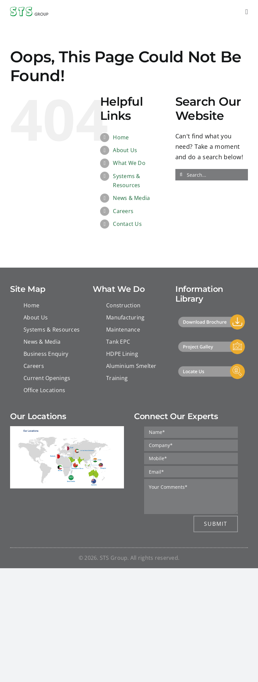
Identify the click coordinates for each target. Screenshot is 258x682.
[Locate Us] (211, 366)
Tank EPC (118, 341)
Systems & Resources (52, 329)
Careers (123, 211)
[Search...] (211, 174)
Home (121, 137)
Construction (123, 305)
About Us (125, 150)
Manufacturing (125, 317)
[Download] (211, 317)
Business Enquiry (46, 353)
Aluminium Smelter (131, 366)
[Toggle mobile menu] (246, 11)
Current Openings (47, 378)
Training (117, 378)
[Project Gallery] (211, 342)
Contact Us (127, 224)
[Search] (181, 174)
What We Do (129, 163)
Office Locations (44, 390)
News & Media (131, 198)
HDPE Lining (122, 353)
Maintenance (123, 329)
